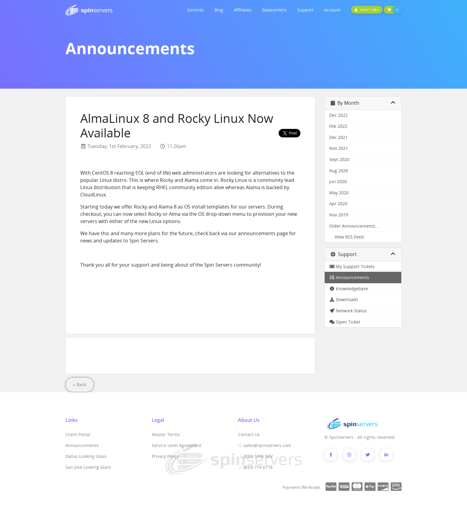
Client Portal (77, 434)
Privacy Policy (165, 456)
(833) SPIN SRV (258, 456)
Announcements (82, 445)
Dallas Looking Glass (86, 456)
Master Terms (166, 434)
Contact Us (249, 434)
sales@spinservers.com (267, 445)
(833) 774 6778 (258, 467)
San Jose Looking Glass (88, 467)
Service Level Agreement (176, 445)
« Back (79, 384)
